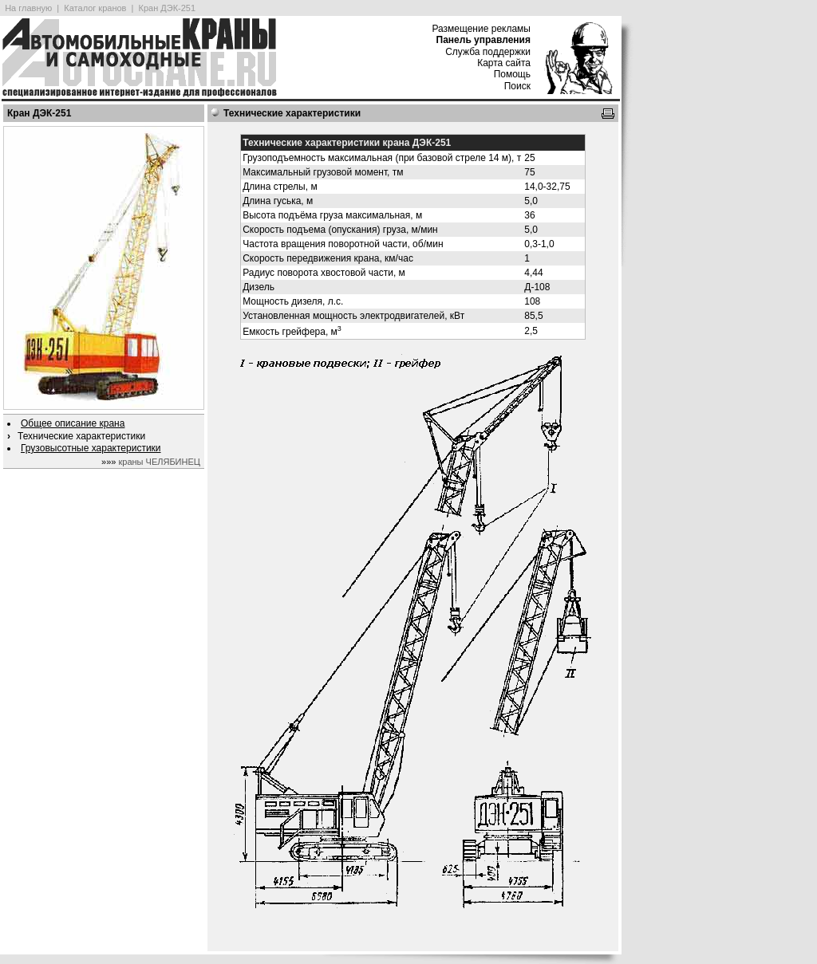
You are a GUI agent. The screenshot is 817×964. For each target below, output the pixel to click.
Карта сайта (504, 63)
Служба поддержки (488, 51)
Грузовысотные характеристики (91, 448)
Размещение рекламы (481, 28)
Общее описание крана (72, 423)
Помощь (512, 74)
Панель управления (483, 39)
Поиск (517, 86)
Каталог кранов (95, 8)
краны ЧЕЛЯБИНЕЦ (158, 461)
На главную (28, 8)
